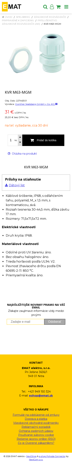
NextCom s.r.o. (36, 459)
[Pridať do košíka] (43, 140)
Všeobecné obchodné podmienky (36, 423)
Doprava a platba (36, 419)
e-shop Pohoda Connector (52, 456)
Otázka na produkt (22, 153)
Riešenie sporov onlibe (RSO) (36, 439)
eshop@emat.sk (41, 395)
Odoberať (54, 321)
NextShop (31, 456)
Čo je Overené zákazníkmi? (36, 443)
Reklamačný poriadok (36, 427)
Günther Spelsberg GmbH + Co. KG (36, 104)
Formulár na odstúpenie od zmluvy (36, 415)
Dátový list (17, 185)
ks (16, 140)
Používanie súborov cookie (36, 435)
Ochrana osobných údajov (36, 431)
